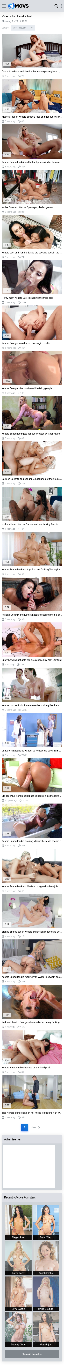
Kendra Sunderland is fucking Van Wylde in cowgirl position (32, 977)
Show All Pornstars (32, 1354)
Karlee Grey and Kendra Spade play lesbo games (27, 207)
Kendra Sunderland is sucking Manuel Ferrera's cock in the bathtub (32, 841)
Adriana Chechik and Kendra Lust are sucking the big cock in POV (32, 614)
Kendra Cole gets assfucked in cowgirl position (26, 343)
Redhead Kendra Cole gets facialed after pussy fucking (31, 1022)
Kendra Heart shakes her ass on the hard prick (26, 1067)
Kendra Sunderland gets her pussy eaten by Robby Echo (31, 433)
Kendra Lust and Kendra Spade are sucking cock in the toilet (32, 252)
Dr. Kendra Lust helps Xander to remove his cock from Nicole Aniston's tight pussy (32, 750)
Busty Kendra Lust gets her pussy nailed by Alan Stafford (32, 660)
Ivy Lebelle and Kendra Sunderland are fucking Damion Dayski (32, 524)
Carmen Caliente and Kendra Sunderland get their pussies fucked (32, 479)
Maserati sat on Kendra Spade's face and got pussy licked (32, 116)
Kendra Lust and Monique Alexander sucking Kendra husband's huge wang (32, 705)
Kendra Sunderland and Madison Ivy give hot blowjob (30, 886)
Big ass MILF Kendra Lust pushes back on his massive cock (32, 795)
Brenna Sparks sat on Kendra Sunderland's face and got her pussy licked (32, 931)
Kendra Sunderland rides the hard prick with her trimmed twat (32, 162)
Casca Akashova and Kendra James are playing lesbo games (32, 71)
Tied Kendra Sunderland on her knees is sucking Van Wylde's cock (32, 1112)
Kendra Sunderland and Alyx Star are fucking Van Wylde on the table (32, 569)
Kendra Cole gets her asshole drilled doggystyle (27, 388)
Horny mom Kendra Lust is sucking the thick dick (27, 297)
